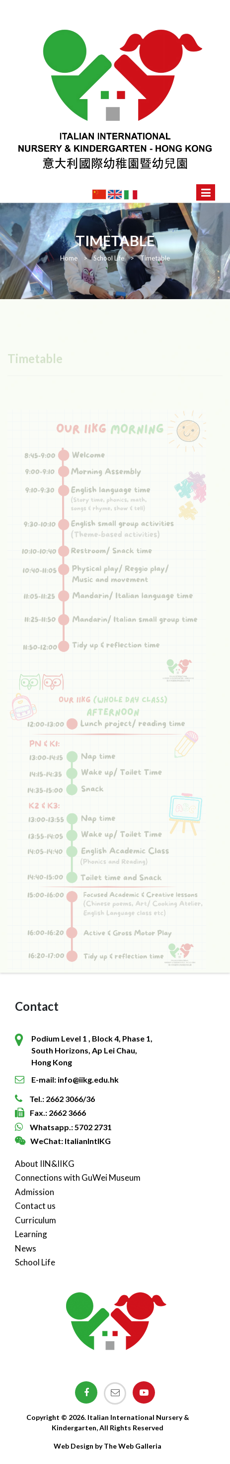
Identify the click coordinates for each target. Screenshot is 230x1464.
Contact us (35, 1206)
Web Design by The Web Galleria (107, 1446)
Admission (34, 1192)
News (25, 1248)
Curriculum (35, 1220)
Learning (31, 1234)
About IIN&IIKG (45, 1163)
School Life (35, 1262)
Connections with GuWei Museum (78, 1177)
